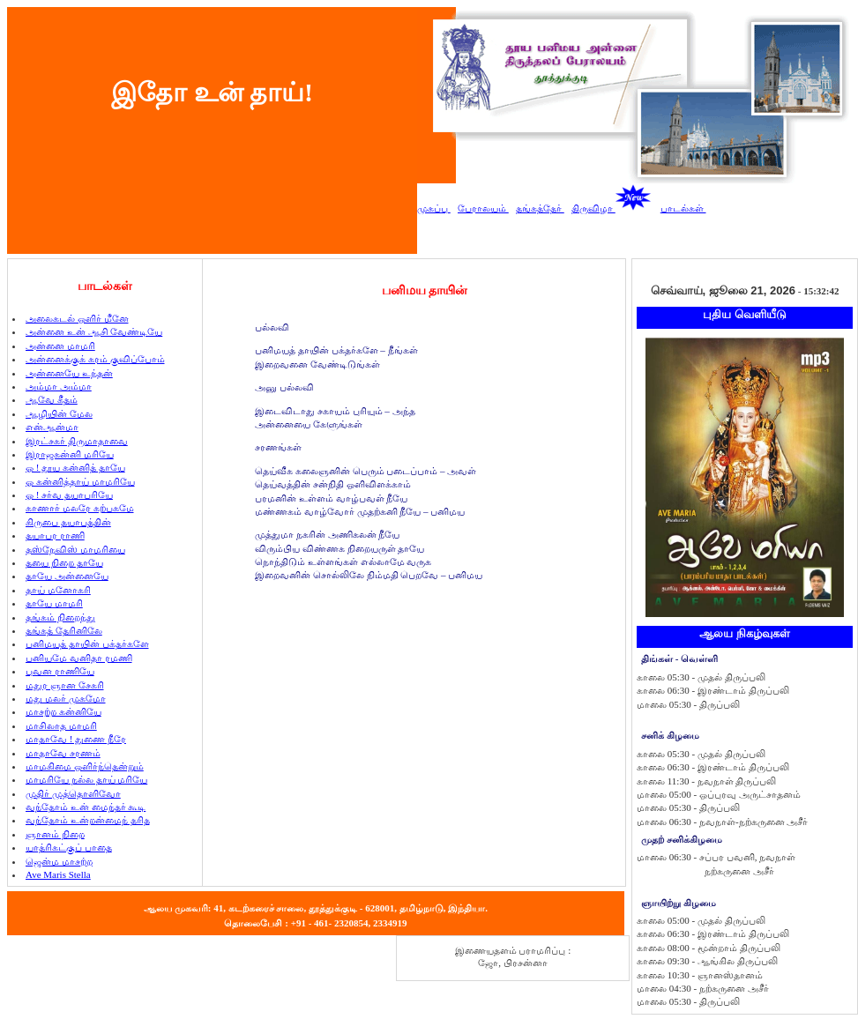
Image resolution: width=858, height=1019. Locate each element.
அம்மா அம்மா (59, 386)
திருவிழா (611, 208)
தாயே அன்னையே (67, 575)
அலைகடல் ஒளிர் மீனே (77, 318)
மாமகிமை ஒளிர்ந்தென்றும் (85, 766)
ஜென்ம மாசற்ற (59, 861)
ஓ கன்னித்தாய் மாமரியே (80, 481)
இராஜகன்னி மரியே (70, 454)
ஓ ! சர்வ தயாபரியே (69, 494)
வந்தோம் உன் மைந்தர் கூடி (85, 806)
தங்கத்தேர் (540, 208)
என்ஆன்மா (52, 426)
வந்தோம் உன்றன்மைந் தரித (88, 819)
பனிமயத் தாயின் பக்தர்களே (87, 643)
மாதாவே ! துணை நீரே (76, 738)
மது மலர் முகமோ (66, 698)
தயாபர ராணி (55, 535)
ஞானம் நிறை (55, 834)
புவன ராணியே (60, 671)
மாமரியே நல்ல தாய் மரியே (86, 779)
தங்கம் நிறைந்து (60, 617)
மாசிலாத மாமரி (61, 725)
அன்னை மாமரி (60, 345)
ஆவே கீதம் (52, 399)
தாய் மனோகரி (58, 589)
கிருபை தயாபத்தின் (68, 522)
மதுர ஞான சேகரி (65, 685)
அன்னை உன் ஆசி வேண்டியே (94, 331)
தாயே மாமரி (54, 603)
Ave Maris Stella (58, 874)
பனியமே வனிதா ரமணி (79, 657)
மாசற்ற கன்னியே (63, 711)
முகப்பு (434, 208)
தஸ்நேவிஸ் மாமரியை (75, 549)
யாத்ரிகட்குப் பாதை (69, 847)
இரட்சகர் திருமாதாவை (77, 440)
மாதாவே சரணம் (63, 753)
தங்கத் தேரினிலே (64, 630)
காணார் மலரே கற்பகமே (80, 507)
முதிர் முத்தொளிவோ (73, 793)
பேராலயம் (483, 208)
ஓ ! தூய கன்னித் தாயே (75, 467)
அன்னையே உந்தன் (69, 373)
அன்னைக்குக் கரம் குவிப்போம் (95, 358)
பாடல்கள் (683, 208)
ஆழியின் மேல (59, 413)
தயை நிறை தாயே (64, 562)
